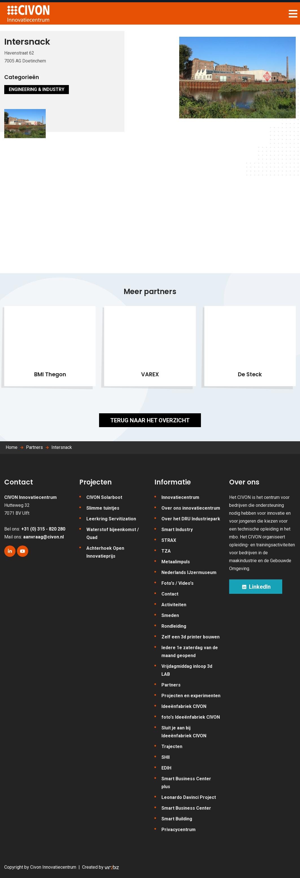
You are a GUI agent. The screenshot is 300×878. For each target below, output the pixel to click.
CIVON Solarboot (104, 497)
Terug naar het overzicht (150, 420)
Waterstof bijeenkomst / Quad (112, 533)
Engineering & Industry (36, 89)
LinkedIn (256, 586)
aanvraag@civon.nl (43, 537)
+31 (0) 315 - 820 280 (43, 529)
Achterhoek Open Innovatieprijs (105, 552)
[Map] (150, 225)
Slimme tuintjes (102, 508)
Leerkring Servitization (111, 518)
